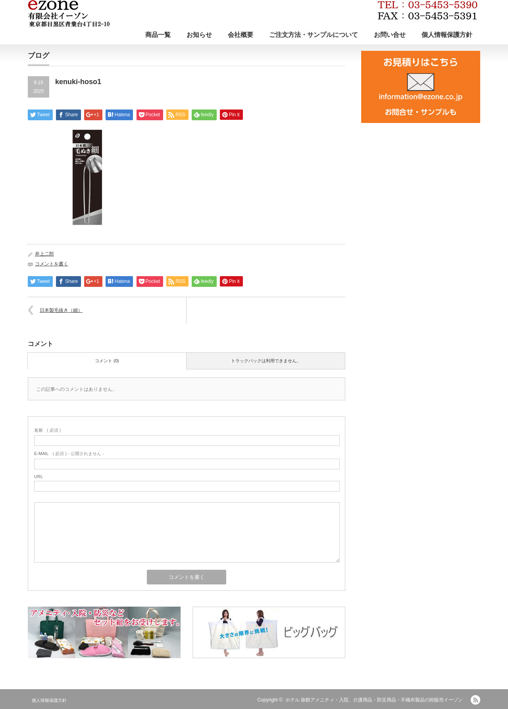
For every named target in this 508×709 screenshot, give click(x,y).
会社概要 (240, 34)
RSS (475, 700)
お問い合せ (390, 34)
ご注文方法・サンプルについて (313, 34)
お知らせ (199, 34)
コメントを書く (51, 264)
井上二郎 (44, 254)
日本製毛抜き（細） (61, 310)
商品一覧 (158, 34)
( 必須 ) (47, 430)
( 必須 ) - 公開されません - (69, 453)
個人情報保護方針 (446, 34)
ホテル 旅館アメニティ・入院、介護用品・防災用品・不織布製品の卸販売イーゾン (374, 700)
